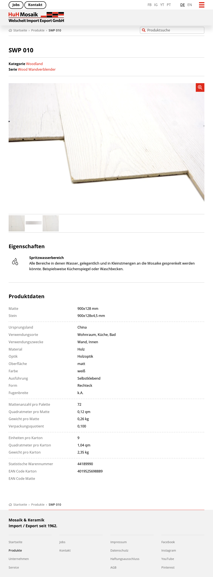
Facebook (168, 542)
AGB (113, 567)
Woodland (34, 63)
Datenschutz (119, 550)
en (189, 4)
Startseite (15, 542)
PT (169, 4)
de (182, 4)
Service (14, 567)
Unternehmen (19, 559)
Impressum (118, 542)
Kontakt (35, 4)
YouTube (167, 559)
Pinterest (167, 567)
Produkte (15, 550)
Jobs (16, 4)
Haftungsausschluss (124, 559)
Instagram (168, 550)
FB (149, 4)
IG (156, 4)
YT (162, 4)
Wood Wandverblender (37, 69)
